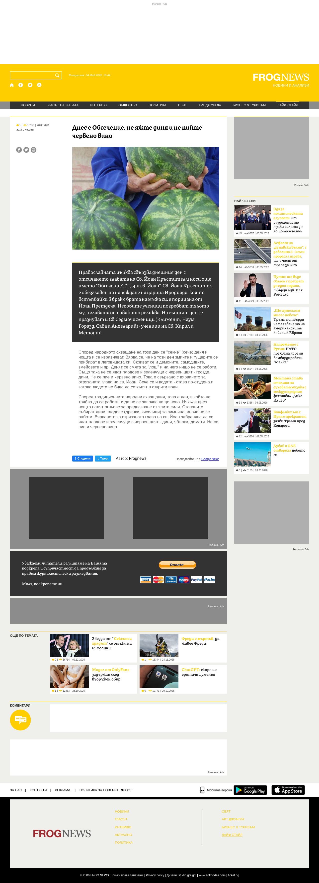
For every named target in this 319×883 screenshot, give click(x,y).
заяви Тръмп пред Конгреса (290, 419)
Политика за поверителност (106, 790)
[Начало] (12, 85)
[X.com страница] (30, 85)
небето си (289, 450)
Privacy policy (155, 875)
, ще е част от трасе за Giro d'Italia (290, 255)
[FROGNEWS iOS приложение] (288, 790)
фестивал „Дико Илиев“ (289, 389)
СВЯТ (182, 105)
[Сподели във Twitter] (26, 150)
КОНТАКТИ (38, 790)
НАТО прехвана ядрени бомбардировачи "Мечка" (288, 353)
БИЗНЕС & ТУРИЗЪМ (249, 105)
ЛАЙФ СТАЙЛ (287, 105)
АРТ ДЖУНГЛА (209, 105)
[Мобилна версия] (216, 790)
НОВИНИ (28, 105)
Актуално (123, 835)
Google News (210, 459)
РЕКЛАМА (62, 790)
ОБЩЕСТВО (127, 105)
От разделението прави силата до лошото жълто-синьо (288, 222)
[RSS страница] (39, 85)
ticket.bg (233, 875)
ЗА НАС (16, 790)
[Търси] (58, 75)
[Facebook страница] (20, 85)
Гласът (121, 819)
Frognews (138, 459)
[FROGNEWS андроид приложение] (250, 790)
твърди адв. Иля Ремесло (288, 285)
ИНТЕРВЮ (98, 105)
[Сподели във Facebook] (19, 150)
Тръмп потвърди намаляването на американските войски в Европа (289, 321)
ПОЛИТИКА (157, 105)
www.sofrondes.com (212, 875)
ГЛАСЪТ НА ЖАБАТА (63, 105)
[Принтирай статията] (33, 150)
